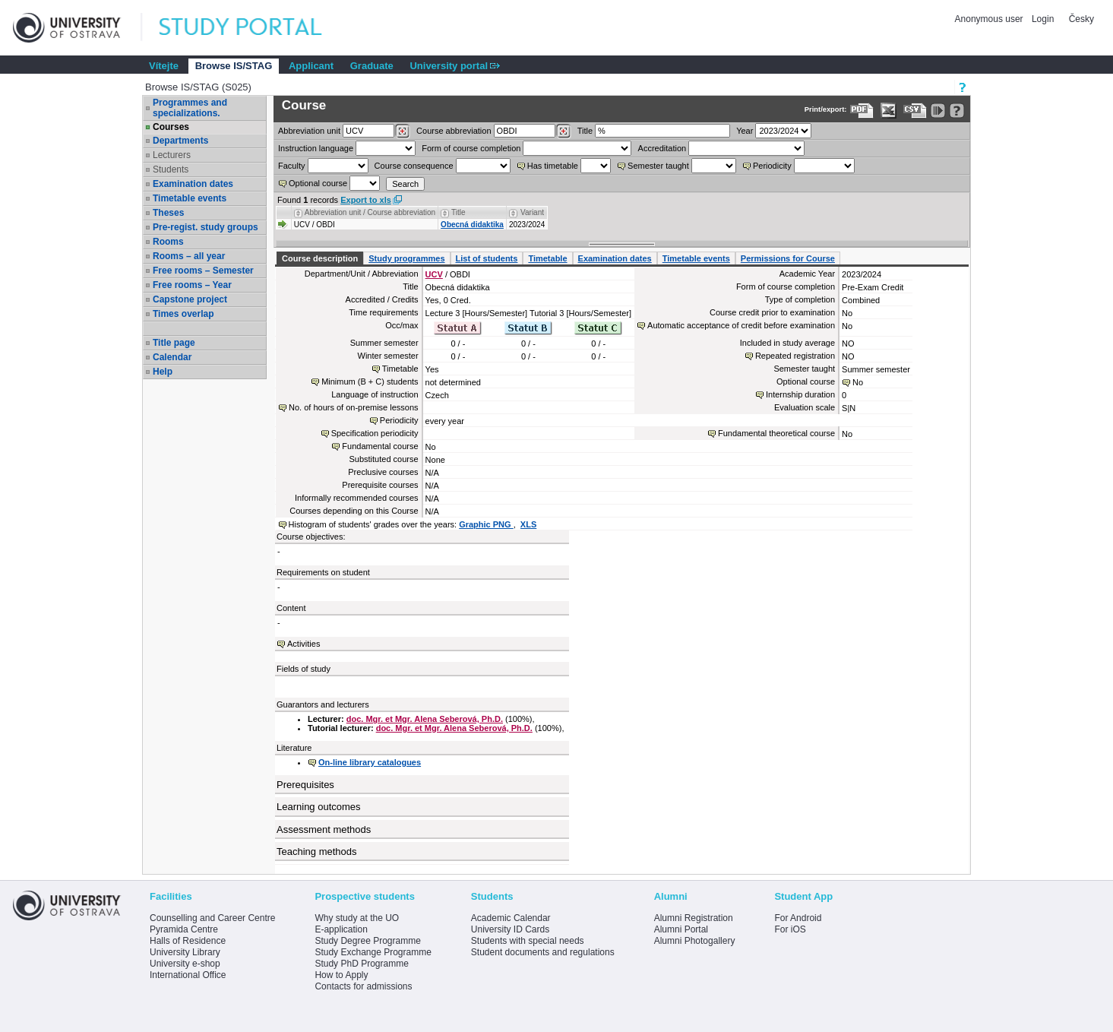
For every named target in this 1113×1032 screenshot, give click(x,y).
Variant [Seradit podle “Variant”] (532, 212)
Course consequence (414, 165)
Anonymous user (990, 19)
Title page (174, 342)
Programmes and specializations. (190, 108)
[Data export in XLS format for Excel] (888, 111)
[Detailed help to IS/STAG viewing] (957, 111)
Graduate (372, 65)
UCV (434, 274)
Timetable (547, 258)
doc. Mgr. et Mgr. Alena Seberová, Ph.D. (424, 718)
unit (309, 130)
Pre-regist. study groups (205, 227)
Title (585, 130)
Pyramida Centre (184, 929)
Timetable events (189, 198)
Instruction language (315, 148)
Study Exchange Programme (373, 952)
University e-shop (185, 963)
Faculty (291, 165)
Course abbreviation (453, 130)
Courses (171, 127)
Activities (303, 643)
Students (170, 169)
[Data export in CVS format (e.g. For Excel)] (915, 111)
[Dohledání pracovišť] (402, 131)
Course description (320, 258)
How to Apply (341, 975)
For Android (797, 918)
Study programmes (406, 258)
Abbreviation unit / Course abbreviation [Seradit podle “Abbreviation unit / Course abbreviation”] (370, 212)
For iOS (789, 929)
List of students (487, 258)
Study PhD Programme (361, 963)
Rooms (168, 241)
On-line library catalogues (369, 762)
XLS (528, 524)
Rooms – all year (189, 256)
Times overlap (183, 314)
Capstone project (190, 299)
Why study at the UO (357, 918)
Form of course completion (471, 148)
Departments (180, 140)
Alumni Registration (693, 918)
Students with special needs (527, 940)
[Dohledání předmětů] (563, 131)
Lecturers (172, 155)
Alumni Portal (681, 929)
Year (744, 130)
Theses (168, 212)
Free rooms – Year (192, 285)
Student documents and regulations (543, 952)
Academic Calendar (511, 918)
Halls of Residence (188, 940)
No (857, 382)
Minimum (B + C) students (369, 381)
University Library (185, 952)
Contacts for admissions (363, 986)
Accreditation (662, 148)
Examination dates (193, 184)
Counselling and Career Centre (212, 918)
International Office (188, 975)
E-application (341, 929)
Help (162, 371)
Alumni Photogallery (694, 940)
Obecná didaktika (472, 224)
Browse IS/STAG (234, 65)
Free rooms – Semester (203, 270)
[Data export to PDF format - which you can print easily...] (862, 111)
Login (1043, 19)
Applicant (311, 65)
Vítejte (164, 65)
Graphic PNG (486, 524)
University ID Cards (510, 929)
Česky (1081, 19)
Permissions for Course (788, 258)
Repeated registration (795, 355)
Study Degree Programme (367, 940)
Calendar (172, 357)
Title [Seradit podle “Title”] (458, 212)
